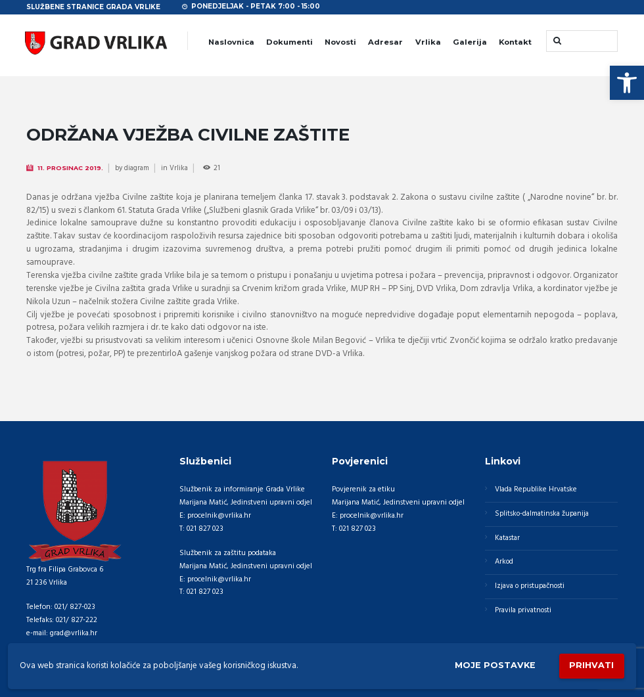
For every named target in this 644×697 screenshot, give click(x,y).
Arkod (504, 562)
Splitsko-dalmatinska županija (542, 513)
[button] (627, 83)
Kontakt (515, 42)
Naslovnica (231, 42)
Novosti (340, 42)
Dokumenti (289, 42)
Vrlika (428, 42)
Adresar (385, 42)
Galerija (470, 42)
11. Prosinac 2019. (70, 167)
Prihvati (591, 665)
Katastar (507, 537)
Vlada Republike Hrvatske (536, 489)
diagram (136, 168)
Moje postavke (495, 665)
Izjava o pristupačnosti (530, 586)
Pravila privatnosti (523, 610)
